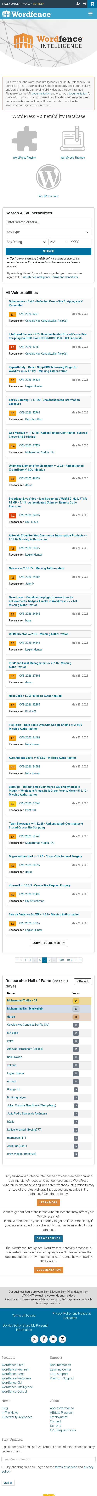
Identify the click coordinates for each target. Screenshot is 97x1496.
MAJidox (12, 1032)
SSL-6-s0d (31, 521)
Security (55, 1426)
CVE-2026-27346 (29, 803)
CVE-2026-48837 (29, 478)
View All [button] (83, 981)
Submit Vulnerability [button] (48, 943)
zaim (10, 1040)
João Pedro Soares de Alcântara (27, 1113)
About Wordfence (62, 1408)
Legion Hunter (33, 386)
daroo (28, 485)
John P (29, 583)
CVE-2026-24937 (29, 515)
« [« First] (17, 960)
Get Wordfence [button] (48, 1238)
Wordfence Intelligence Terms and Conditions (50, 277)
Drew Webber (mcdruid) (21, 1153)
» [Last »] (80, 960)
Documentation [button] (49, 1270)
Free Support (59, 1374)
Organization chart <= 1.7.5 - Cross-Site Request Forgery (45, 856)
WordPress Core (48, 181)
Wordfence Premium (16, 1369)
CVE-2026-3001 (29, 313)
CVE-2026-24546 (29, 613)
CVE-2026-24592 (29, 766)
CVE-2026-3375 (29, 346)
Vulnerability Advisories (17, 1417)
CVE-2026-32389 (29, 704)
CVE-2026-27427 (29, 445)
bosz (28, 620)
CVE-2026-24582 (29, 737)
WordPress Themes (72, 142)
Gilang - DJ (13, 1089)
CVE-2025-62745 (29, 836)
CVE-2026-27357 (29, 923)
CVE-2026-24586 (29, 576)
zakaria (11, 1065)
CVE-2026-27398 (29, 675)
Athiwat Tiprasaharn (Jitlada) (25, 1048)
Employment (58, 1417)
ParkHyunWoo (34, 419)
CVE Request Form (63, 1430)
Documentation (60, 1365)
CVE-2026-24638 (29, 379)
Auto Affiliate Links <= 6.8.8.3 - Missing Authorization (43, 757)
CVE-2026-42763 (29, 412)
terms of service (66, 1467)
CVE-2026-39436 (29, 894)
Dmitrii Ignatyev (16, 1097)
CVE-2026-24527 (29, 548)
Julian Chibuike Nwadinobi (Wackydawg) (31, 1105)
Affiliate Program (61, 1412)
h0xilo (10, 1121)
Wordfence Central (14, 1391)
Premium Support (62, 1378)
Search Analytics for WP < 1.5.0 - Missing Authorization (44, 914)
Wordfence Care (13, 1374)
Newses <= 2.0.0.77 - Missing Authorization (36, 568)
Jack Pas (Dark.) (17, 1145)
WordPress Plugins (24, 142)
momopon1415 (16, 1137)
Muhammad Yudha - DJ (39, 452)
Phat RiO (30, 711)
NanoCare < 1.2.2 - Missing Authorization (35, 695)
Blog (5, 1408)
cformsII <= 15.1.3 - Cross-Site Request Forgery (39, 885)
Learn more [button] (48, 1202)
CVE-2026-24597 (29, 865)
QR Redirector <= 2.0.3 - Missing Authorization (38, 634)
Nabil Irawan (32, 744)
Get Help (38, 3)
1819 (69, 960)
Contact (55, 1421)
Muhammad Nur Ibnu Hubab (25, 1008)
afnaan (11, 1081)
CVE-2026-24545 (29, 642)
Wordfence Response (16, 1378)
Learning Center (60, 1369)
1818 (61, 960)
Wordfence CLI (12, 1382)
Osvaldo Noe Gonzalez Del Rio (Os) (46, 320)
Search (48, 251)
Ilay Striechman (34, 900)
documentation (40, 93)
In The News (10, 1412)
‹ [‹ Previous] (21, 960)
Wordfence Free (13, 1365)
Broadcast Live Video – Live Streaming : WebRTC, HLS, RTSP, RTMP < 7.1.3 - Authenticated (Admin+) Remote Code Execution (48, 502)
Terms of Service (24, 1315)
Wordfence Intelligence (17, 1387)
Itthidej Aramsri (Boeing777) (24, 1129)
